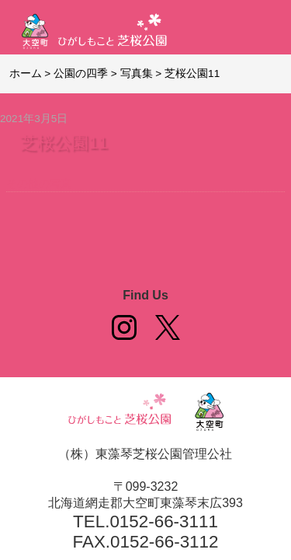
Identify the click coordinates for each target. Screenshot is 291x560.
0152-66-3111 (163, 521)
